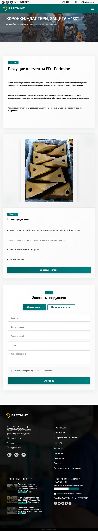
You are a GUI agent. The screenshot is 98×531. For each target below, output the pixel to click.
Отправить (49, 381)
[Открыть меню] (92, 8)
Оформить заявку (34, 307)
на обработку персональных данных (33, 371)
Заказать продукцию (49, 270)
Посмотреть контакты (61, 307)
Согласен (17, 371)
